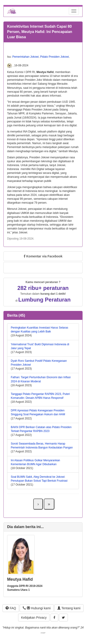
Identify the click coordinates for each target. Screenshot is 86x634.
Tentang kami (68, 608)
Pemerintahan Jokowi (25, 56)
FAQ (11, 608)
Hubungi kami (36, 608)
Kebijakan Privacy (34, 617)
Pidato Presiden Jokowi (54, 56)
